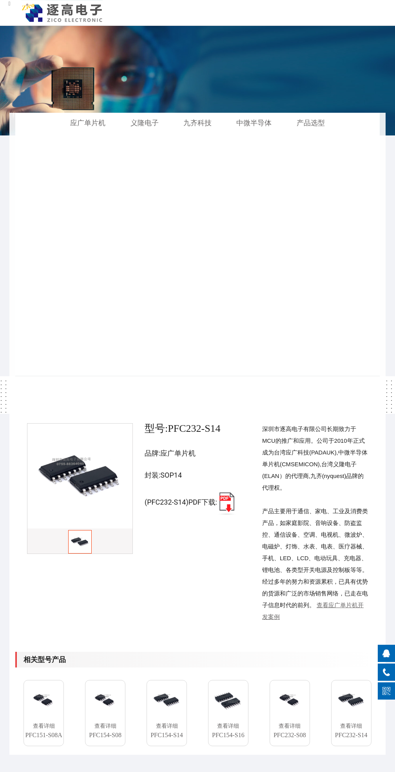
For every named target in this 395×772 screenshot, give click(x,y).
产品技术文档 (188, 681)
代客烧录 (183, 657)
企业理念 (246, 669)
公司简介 (246, 657)
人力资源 (246, 681)
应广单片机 (87, 123)
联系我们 (246, 693)
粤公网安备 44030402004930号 (297, 764)
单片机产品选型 (128, 705)
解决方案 (183, 693)
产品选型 (311, 123)
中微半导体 (254, 123)
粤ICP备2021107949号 (213, 764)
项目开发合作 (188, 669)
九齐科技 (197, 123)
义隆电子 (144, 123)
